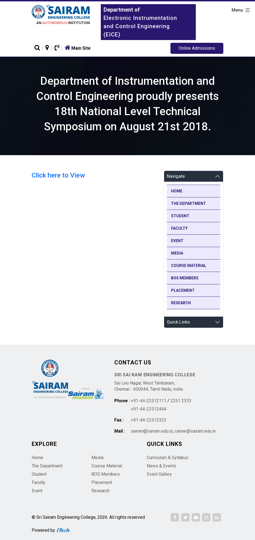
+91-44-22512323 (148, 420)
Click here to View (58, 175)
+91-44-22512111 (148, 400)
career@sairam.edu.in (195, 431)
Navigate (176, 176)
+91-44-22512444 (148, 409)
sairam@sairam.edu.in (152, 431)
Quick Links (178, 322)
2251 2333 (180, 400)
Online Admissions (197, 48)
